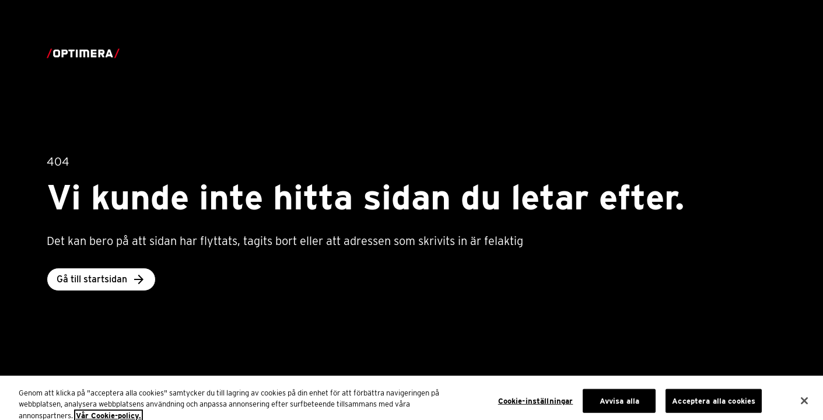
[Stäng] (804, 403)
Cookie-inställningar (535, 404)
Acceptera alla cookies (713, 404)
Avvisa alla (619, 404)
